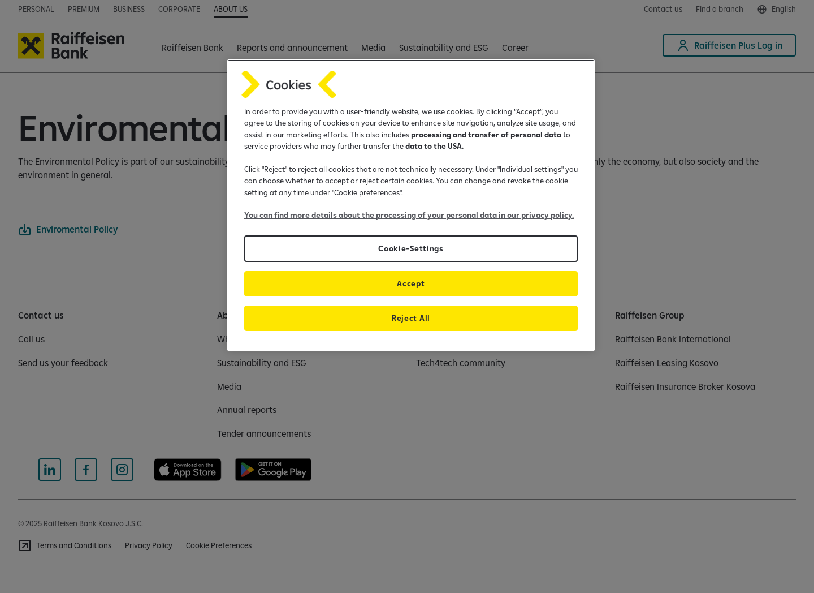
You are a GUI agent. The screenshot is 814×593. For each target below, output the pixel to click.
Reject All (411, 318)
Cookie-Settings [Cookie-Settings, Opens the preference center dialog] (410, 248)
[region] (411, 205)
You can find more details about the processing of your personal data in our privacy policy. (409, 215)
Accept (411, 283)
